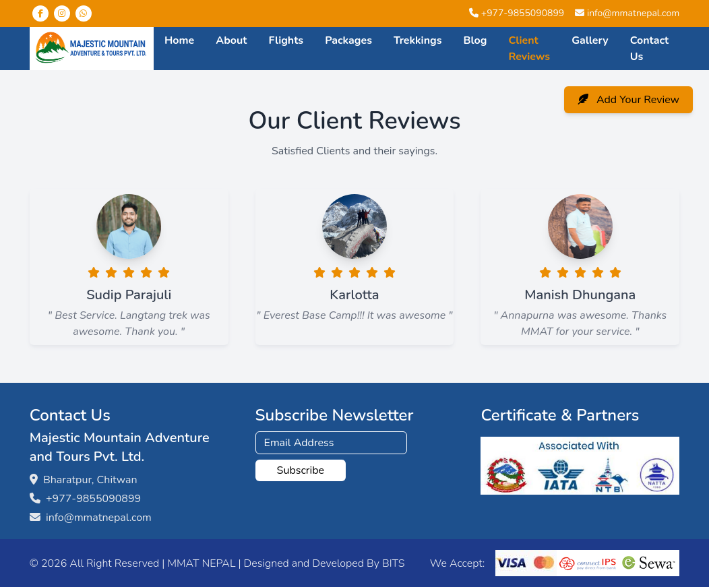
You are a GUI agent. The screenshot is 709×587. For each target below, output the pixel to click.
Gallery (590, 40)
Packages (348, 40)
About (231, 40)
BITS (393, 563)
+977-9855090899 (523, 13)
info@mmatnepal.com (633, 13)
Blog (475, 40)
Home (179, 40)
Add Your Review (628, 99)
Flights (285, 40)
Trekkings (418, 40)
